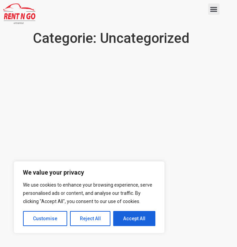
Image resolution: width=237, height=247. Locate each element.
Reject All (90, 218)
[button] (214, 9)
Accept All (134, 218)
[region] (89, 197)
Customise (45, 218)
